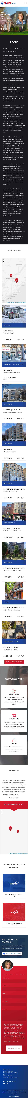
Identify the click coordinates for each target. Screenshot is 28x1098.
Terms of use (16, 1041)
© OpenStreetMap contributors (20, 302)
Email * (4, 993)
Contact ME (14, 1048)
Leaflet (8, 302)
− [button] (3, 262)
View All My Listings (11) (14, 661)
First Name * (6, 978)
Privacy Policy (7, 1041)
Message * (5, 1009)
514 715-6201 (4, 24)
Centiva (16, 1096)
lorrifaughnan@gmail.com (6, 26)
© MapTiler (12, 302)
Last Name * (6, 985)
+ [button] (3, 260)
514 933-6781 (5, 25)
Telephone (6, 1001)
